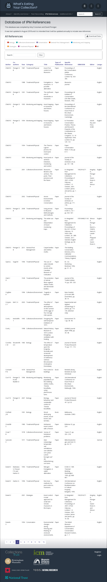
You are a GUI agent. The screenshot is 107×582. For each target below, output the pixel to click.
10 (39, 542)
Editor (92, 64)
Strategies (12, 46)
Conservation (42, 42)
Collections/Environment (26, 42)
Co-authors (16, 63)
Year (23, 64)
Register (97, 552)
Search (98, 14)
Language (101, 64)
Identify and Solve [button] (21, 14)
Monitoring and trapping (81, 42)
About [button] (8, 14)
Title (45, 64)
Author (8, 64)
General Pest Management (60, 42)
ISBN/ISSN (81, 64)
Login (99, 555)
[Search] (85, 14)
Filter (41, 55)
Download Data (94, 36)
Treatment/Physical (26, 46)
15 (44, 542)
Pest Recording (37, 14)
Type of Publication (59, 63)
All (37, 46)
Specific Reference (68, 63)
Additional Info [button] (65, 14)
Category (29, 64)
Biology (12, 42)
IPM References (51, 14)
